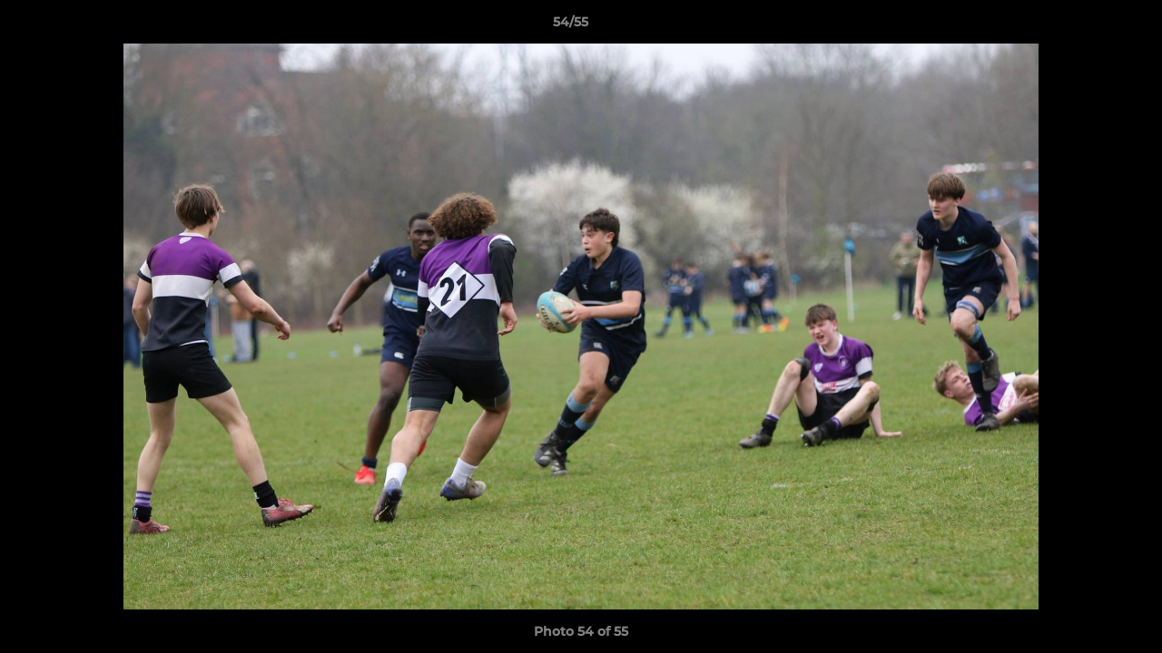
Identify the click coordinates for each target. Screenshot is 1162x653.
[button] (1086, 26)
